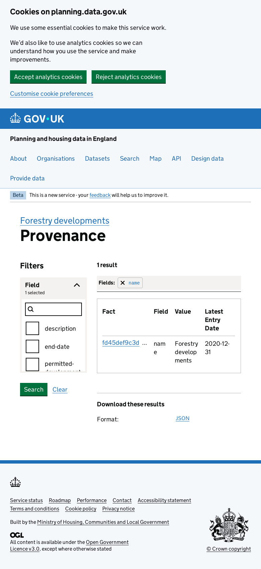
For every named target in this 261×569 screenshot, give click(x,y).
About (18, 158)
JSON (182, 418)
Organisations (56, 158)
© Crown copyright (229, 549)
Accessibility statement (164, 500)
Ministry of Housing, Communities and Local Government (103, 522)
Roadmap (60, 500)
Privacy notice (118, 508)
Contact (122, 500)
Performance (92, 500)
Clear (60, 389)
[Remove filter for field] (130, 282)
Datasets (97, 158)
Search (129, 158)
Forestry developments (64, 220)
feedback (100, 195)
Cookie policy (80, 508)
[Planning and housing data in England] (38, 118)
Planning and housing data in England (63, 139)
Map (155, 158)
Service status (26, 500)
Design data (207, 158)
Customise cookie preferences (51, 93)
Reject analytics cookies (129, 77)
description (60, 328)
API (176, 158)
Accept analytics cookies (48, 77)
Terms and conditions (34, 508)
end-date (57, 346)
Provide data (27, 178)
